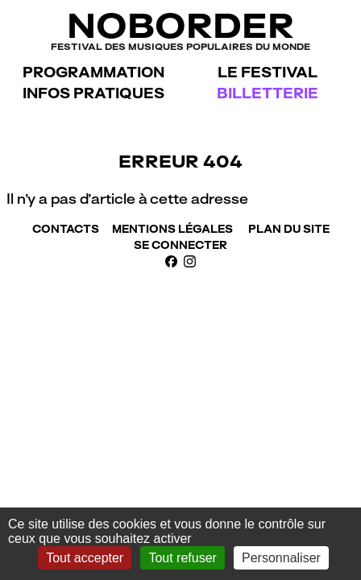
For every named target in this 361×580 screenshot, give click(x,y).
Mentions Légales (172, 228)
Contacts (65, 228)
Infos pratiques (93, 93)
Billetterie (267, 93)
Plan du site (289, 228)
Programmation (93, 72)
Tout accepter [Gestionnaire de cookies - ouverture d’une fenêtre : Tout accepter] (84, 558)
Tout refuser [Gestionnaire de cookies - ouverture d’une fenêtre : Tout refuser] (182, 558)
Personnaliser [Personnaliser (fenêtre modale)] (281, 558)
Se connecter (180, 244)
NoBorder (180, 29)
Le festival (267, 72)
